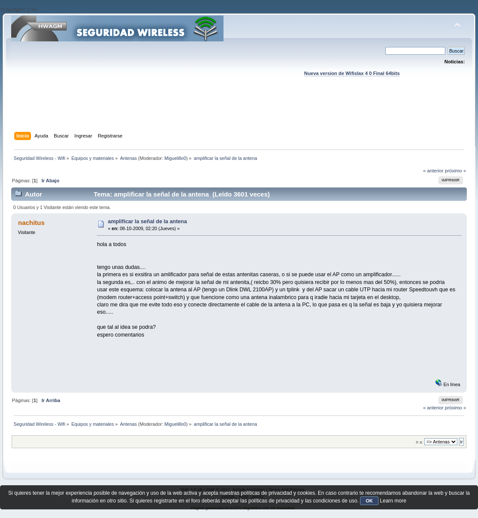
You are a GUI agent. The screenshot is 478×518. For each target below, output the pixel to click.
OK (369, 500)
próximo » (455, 170)
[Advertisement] (239, 112)
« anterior (433, 170)
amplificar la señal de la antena (147, 221)
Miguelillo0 (175, 158)
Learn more (393, 501)
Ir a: (419, 442)
